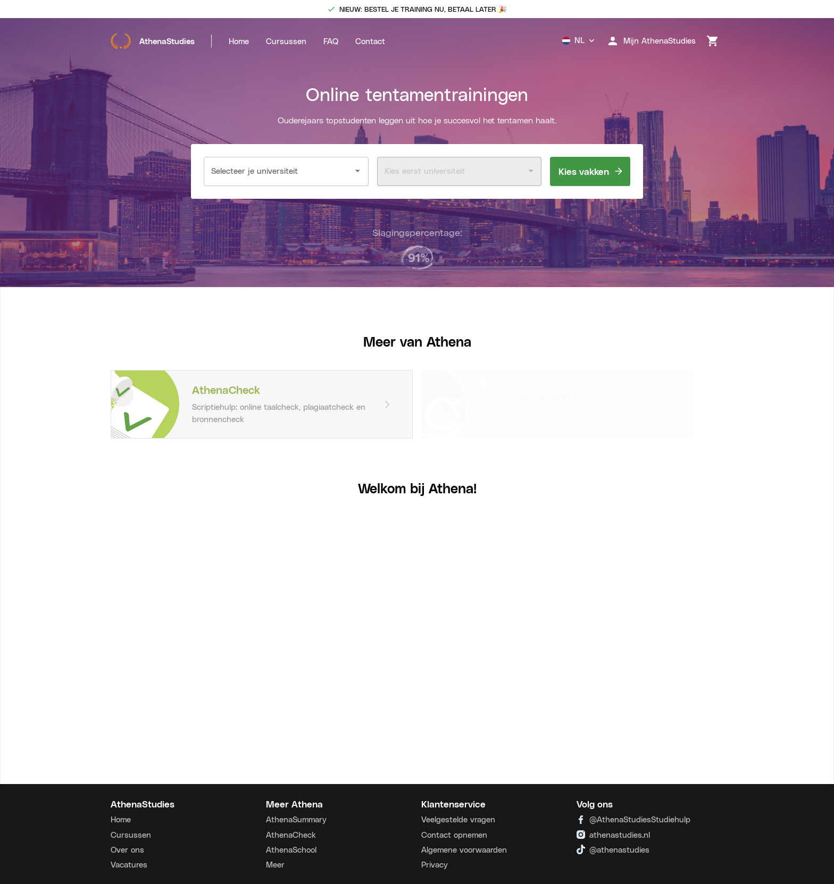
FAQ (330, 41)
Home (239, 41)
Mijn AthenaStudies (651, 41)
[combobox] (278, 171)
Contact (370, 41)
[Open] (358, 171)
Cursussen (286, 41)
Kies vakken (590, 171)
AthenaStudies (153, 41)
